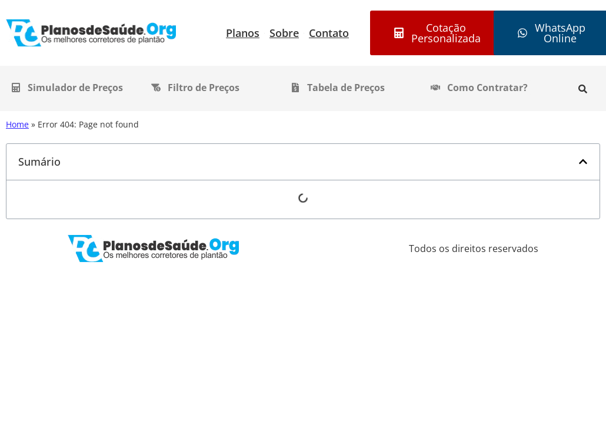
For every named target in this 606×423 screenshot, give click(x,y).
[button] (583, 161)
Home (17, 124)
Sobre (284, 33)
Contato (329, 33)
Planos (242, 33)
